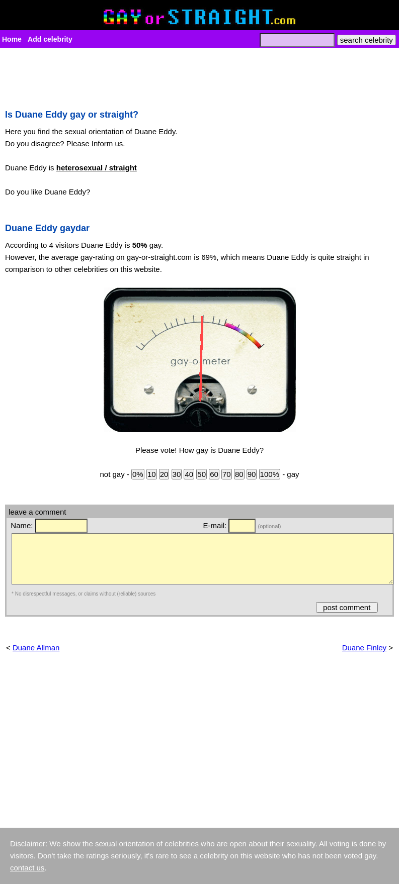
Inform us (107, 143)
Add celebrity (50, 39)
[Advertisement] (199, 76)
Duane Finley (364, 647)
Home (12, 39)
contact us (27, 867)
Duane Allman (36, 647)
